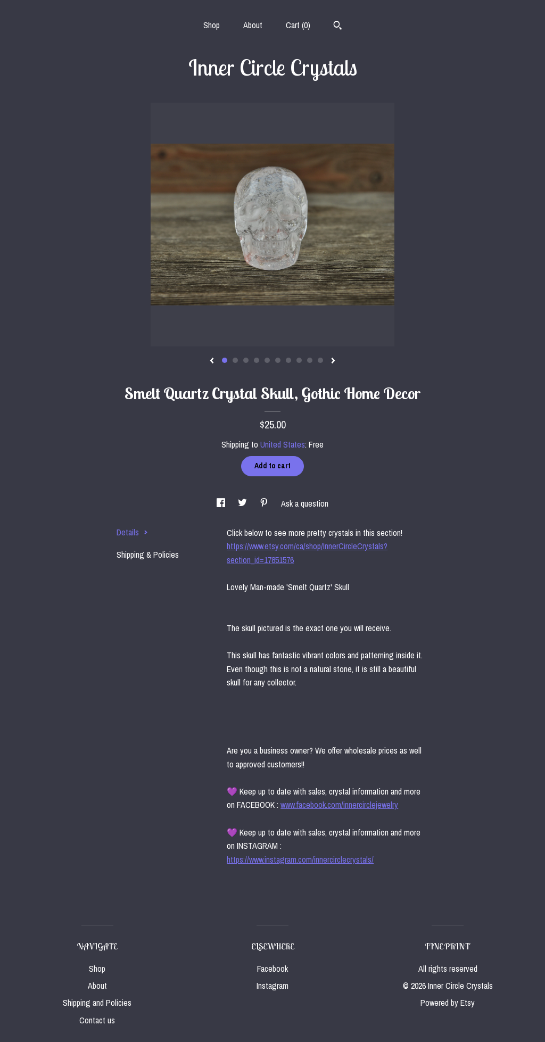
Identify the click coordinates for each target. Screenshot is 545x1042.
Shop (211, 25)
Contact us (97, 1020)
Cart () (298, 25)
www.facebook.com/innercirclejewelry (339, 805)
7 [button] (288, 360)
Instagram (272, 985)
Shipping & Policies (148, 554)
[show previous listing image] (211, 361)
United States (282, 444)
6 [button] (277, 360)
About (252, 25)
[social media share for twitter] (243, 503)
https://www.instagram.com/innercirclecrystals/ (300, 859)
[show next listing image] (333, 361)
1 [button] (224, 360)
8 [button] (299, 360)
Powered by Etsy (447, 1002)
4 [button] (256, 360)
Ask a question (304, 503)
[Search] (338, 26)
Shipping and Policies (97, 1002)
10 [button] (320, 360)
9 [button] (309, 360)
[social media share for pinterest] (265, 503)
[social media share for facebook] (222, 503)
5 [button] (267, 360)
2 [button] (235, 360)
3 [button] (246, 360)
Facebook (272, 968)
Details (132, 532)
